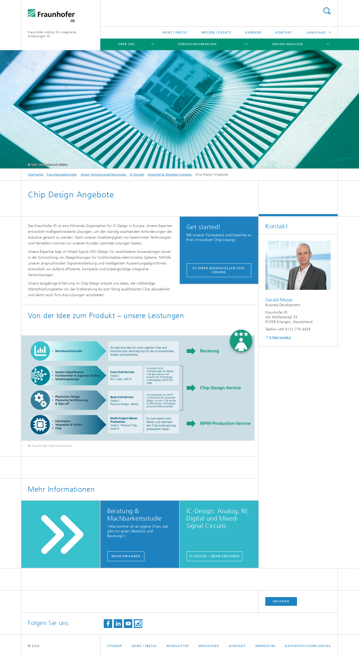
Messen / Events (216, 32)
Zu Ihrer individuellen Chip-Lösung (218, 270)
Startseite (35, 174)
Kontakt (284, 32)
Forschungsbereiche (197, 44)
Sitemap (114, 646)
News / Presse (174, 32)
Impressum (265, 646)
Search (327, 11)
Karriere (253, 32)
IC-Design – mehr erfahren (215, 556)
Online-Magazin (287, 44)
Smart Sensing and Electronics (103, 174)
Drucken (281, 601)
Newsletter (178, 646)
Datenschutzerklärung (308, 646)
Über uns (126, 44)
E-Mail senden (280, 337)
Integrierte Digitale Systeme (170, 174)
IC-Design (137, 174)
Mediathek (209, 646)
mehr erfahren (125, 556)
